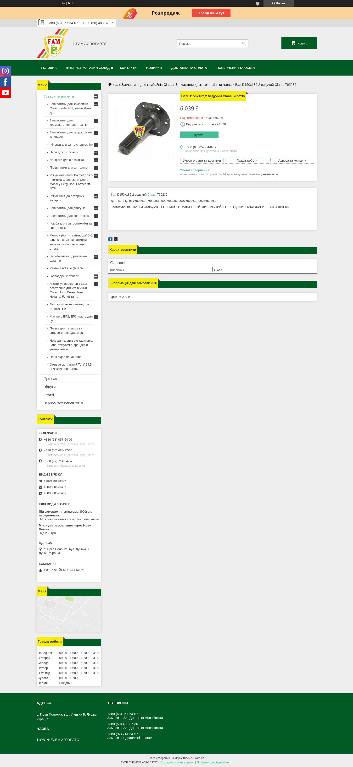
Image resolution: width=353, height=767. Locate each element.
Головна (49, 68)
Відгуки (50, 387)
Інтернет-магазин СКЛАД (88, 68)
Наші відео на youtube (66, 357)
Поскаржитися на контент (177, 762)
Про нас (50, 379)
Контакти (128, 68)
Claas (151, 194)
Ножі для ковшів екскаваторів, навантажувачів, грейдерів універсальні (71, 345)
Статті (49, 395)
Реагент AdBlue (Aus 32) (67, 268)
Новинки (154, 68)
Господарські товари (64, 276)
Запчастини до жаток (192, 85)
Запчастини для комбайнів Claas (146, 85)
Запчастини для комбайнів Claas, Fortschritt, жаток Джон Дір (71, 108)
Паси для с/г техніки (64, 152)
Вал (114, 194)
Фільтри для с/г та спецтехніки (71, 144)
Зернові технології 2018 (63, 403)
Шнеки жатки (222, 85)
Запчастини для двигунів (68, 208)
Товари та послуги (59, 96)
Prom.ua (198, 758)
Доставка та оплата (189, 68)
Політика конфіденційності (214, 762)
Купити (199, 135)
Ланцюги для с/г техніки (67, 160)
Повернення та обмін (236, 68)
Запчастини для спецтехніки (70, 216)
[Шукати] (244, 43)
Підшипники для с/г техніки (69, 167)
